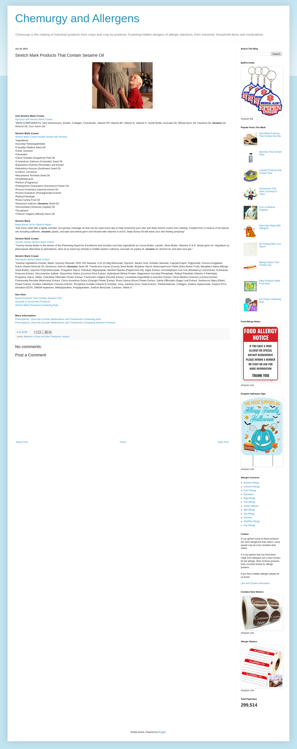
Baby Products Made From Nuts (269, 282)
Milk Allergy (249, 509)
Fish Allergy (249, 502)
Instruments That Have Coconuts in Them (268, 191)
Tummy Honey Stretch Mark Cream (34, 242)
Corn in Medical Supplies (267, 208)
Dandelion (249, 494)
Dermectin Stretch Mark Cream (32, 259)
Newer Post (22, 442)
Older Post (223, 442)
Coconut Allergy (252, 486)
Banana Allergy (251, 482)
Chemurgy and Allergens (77, 18)
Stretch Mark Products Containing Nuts (36, 305)
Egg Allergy (249, 498)
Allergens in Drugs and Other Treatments (42, 336)
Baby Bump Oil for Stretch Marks (33, 224)
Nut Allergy (249, 513)
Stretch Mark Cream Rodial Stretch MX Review (41, 136)
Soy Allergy (249, 525)
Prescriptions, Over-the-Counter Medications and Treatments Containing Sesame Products (65, 322)
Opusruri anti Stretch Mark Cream (33, 119)
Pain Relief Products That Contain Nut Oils (270, 134)
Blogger (162, 732)
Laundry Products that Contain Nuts (270, 171)
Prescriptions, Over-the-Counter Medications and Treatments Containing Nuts (58, 319)
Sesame (65, 336)
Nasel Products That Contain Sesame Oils (38, 298)
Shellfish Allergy (252, 521)
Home (123, 442)
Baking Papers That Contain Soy (269, 263)
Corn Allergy (250, 490)
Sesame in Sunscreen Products (32, 301)
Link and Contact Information (255, 583)
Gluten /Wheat (251, 506)
